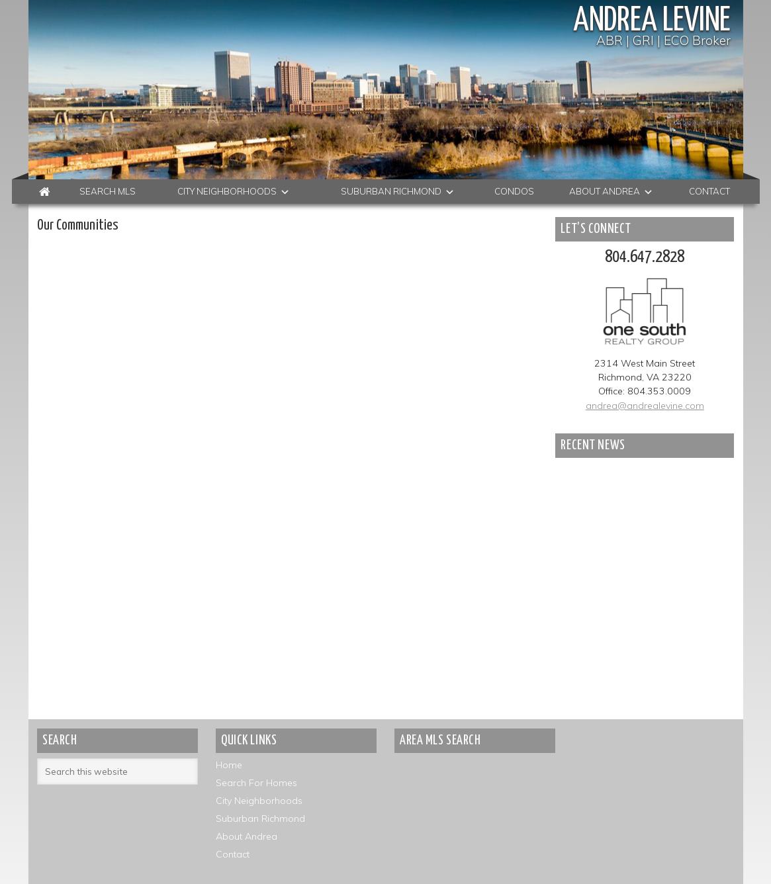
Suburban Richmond (260, 818)
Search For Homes (256, 783)
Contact (232, 854)
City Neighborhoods (259, 801)
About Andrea (246, 836)
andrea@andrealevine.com (645, 406)
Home (229, 765)
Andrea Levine (652, 21)
